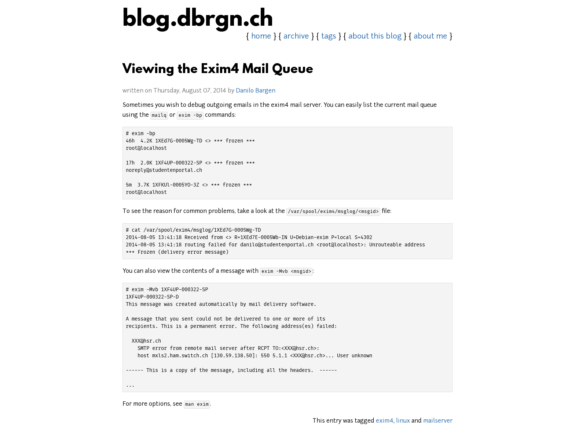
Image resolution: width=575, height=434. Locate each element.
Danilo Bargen (255, 91)
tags (328, 36)
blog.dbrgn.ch (197, 20)
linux (403, 421)
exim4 (384, 421)
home (261, 36)
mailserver (438, 421)
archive (296, 36)
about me (430, 36)
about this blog (375, 36)
